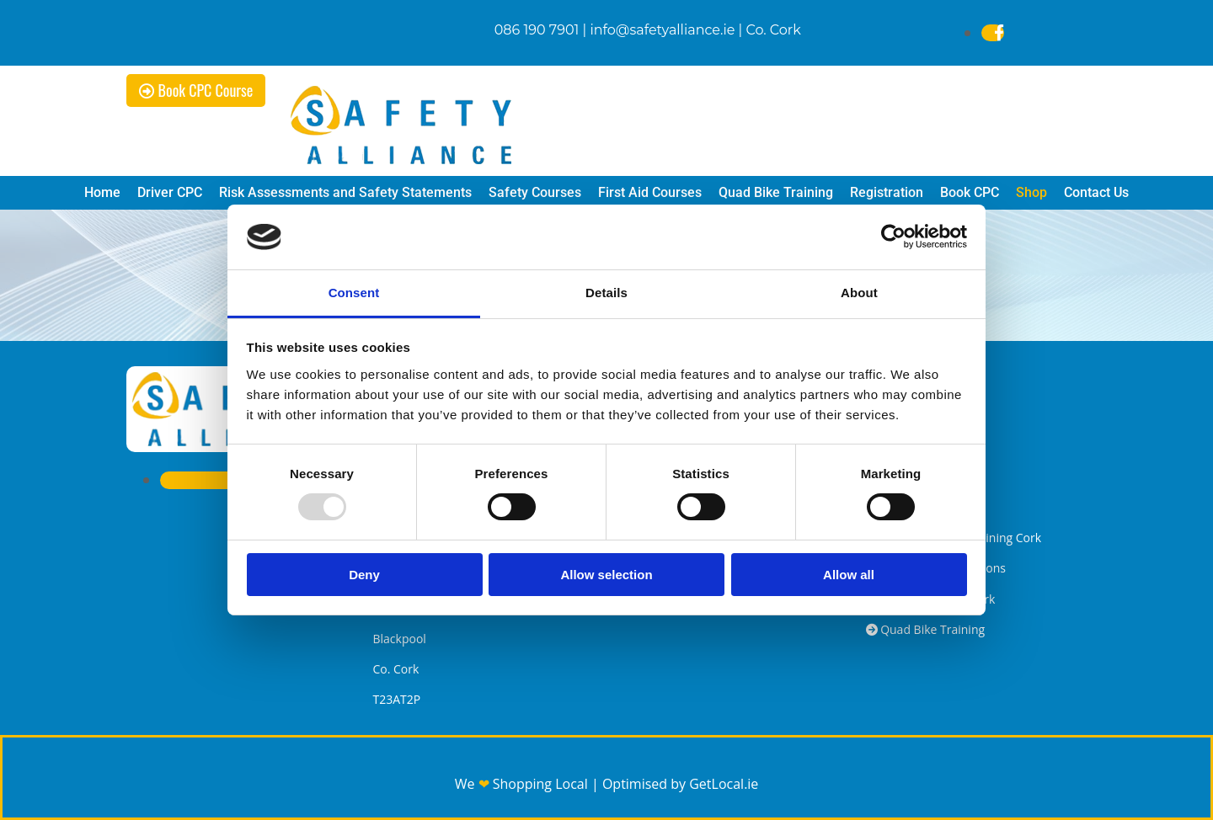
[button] (195, 90)
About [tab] (859, 292)
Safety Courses (535, 192)
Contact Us (1096, 192)
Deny (364, 574)
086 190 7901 (537, 30)
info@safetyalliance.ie (662, 30)
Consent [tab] (354, 292)
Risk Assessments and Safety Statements (345, 192)
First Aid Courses (650, 192)
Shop (1031, 192)
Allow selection (606, 574)
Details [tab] (606, 292)
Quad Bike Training (776, 192)
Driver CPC (169, 192)
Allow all (848, 574)
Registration (886, 192)
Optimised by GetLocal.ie (680, 784)
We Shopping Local (523, 784)
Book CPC (969, 192)
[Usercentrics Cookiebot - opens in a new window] (893, 236)
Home (102, 192)
